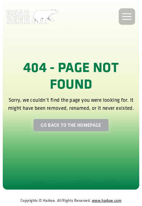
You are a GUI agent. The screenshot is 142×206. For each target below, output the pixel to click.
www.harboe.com (107, 200)
